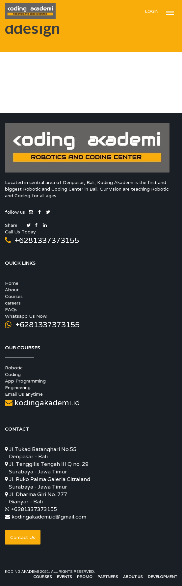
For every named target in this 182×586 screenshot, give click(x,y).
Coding (13, 374)
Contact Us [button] (22, 537)
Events (64, 576)
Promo (84, 576)
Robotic (13, 368)
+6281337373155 (42, 240)
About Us (133, 576)
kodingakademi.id (42, 403)
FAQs (11, 309)
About (12, 290)
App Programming (25, 381)
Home (11, 283)
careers (13, 303)
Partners (107, 576)
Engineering (18, 387)
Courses (14, 296)
